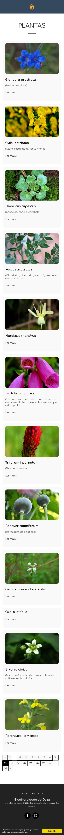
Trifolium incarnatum (21, 462)
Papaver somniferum (21, 526)
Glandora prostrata (20, 79)
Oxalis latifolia (16, 612)
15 (32, 757)
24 (30, 763)
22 (18, 763)
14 (26, 757)
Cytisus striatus (17, 143)
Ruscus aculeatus (18, 269)
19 (55, 757)
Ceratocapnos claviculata (25, 589)
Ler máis (11, 92)
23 (24, 763)
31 (5, 768)
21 (12, 763)
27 (50, 763)
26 (43, 763)
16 (38, 757)
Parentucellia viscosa (21, 736)
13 (20, 757)
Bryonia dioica (16, 669)
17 (44, 757)
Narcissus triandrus (20, 335)
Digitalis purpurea (19, 393)
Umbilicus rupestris (20, 206)
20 (5, 763)
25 (37, 763)
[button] (4, 6)
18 (49, 757)
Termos (31, 807)
